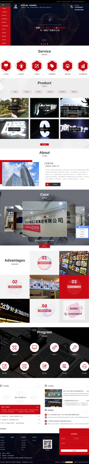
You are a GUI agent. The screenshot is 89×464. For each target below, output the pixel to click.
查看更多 (44, 144)
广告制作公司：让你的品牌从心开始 (10, 419)
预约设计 (44, 40)
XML (31, 462)
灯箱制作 (38, 91)
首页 (3, 5)
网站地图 (24, 462)
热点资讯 (23, 447)
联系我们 (69, 1)
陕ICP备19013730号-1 (83, 462)
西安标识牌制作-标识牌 (14, 108)
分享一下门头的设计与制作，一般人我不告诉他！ (13, 423)
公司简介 (4, 39)
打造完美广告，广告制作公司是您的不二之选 (12, 416)
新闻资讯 (4, 36)
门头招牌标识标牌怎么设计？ (71, 400)
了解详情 (55, 184)
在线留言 (58, 1)
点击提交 (74, 450)
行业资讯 (23, 442)
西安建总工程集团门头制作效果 (44, 240)
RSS (28, 462)
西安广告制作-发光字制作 (75, 129)
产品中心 (4, 29)
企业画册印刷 (5, 25)
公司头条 (23, 440)
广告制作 (4, 8)
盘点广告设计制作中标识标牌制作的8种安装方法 (74, 391)
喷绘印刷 (4, 22)
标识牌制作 (4, 18)
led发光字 (4, 15)
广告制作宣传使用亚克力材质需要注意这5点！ (60, 421)
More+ (38, 386)
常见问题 (64, 1)
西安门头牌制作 (74, 108)
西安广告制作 (6, 407)
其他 (22, 449)
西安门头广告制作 (44, 108)
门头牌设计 (4, 11)
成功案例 (4, 32)
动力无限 (62, 462)
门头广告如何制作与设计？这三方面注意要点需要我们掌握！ (64, 414)
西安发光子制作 (44, 129)
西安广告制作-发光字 (14, 129)
